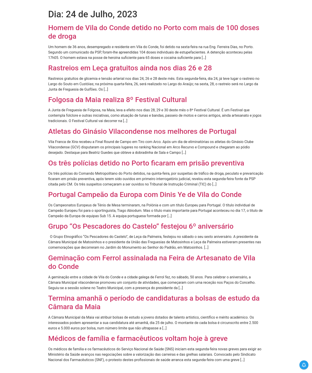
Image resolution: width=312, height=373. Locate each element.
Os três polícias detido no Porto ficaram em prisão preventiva (146, 163)
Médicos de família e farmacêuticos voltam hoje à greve (138, 338)
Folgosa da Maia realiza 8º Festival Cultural (117, 99)
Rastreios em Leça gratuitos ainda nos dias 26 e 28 (130, 68)
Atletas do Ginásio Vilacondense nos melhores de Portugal (142, 131)
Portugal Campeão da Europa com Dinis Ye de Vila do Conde (145, 194)
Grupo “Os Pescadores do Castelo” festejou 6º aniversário (141, 226)
